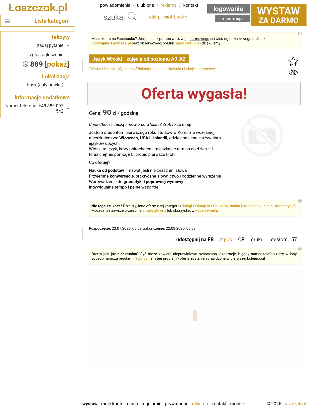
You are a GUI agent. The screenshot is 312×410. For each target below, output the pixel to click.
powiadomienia (115, 5)
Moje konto (112, 403)
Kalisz (58, 329)
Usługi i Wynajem (118, 69)
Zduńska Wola (50, 396)
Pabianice (54, 342)
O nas (132, 403)
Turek (58, 376)
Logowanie (228, 8)
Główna (95, 69)
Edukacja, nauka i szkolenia (158, 69)
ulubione (145, 5)
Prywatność (176, 403)
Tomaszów (53, 369)
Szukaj (132, 16)
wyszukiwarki (206, 210)
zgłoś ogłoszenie (47, 54)
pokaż (57, 64)
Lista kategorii (52, 21)
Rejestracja (232, 18)
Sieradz (56, 362)
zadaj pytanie (50, 45)
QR (241, 239)
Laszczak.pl (294, 403)
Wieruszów (53, 389)
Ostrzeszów (52, 335)
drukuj (258, 239)
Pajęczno (55, 349)
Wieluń (57, 383)
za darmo (278, 15)
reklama (169, 5)
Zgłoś (143, 258)
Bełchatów (54, 315)
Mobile (237, 403)
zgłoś (226, 239)
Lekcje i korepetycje (200, 69)
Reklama (200, 403)
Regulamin (152, 403)
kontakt (190, 5)
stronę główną (154, 210)
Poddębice (53, 356)
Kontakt (218, 403)
